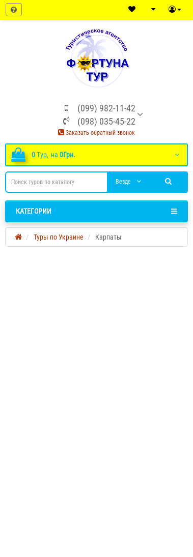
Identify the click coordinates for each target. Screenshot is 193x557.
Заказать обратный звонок (96, 132)
